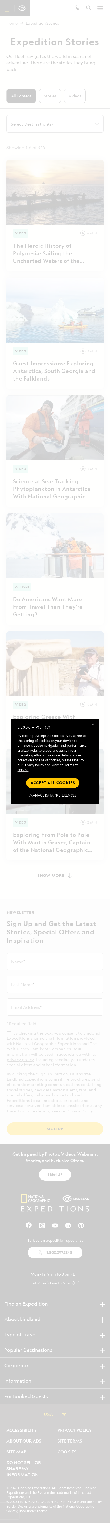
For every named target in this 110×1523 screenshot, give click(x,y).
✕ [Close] (93, 724)
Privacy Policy (34, 765)
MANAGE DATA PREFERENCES (52, 795)
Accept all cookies (53, 782)
